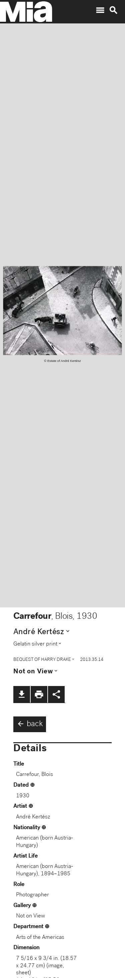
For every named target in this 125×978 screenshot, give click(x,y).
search (113, 10)
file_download (22, 694)
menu (100, 10)
